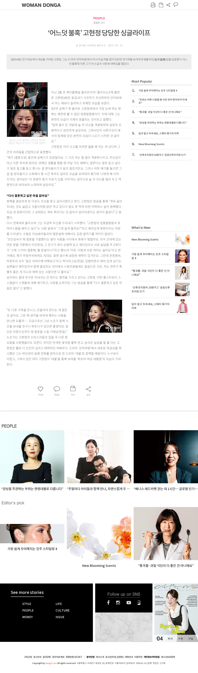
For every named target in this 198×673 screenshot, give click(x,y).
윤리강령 (47, 657)
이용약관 (138, 657)
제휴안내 (129, 657)
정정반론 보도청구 (74, 657)
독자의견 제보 (58, 657)
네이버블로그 (139, 602)
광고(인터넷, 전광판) (114, 657)
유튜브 (129, 602)
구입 (190, 639)
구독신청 (28, 657)
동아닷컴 (90, 657)
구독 (180, 639)
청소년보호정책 (168, 657)
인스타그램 (118, 602)
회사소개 (100, 657)
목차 (170, 639)
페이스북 (108, 602)
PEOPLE (99, 18)
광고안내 (37, 657)
